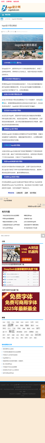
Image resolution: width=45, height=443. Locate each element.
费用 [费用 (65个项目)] (22, 337)
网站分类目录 (29, 384)
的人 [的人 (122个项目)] (22, 335)
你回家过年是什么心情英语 (11, 370)
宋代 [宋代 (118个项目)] (4, 328)
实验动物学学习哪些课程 (31, 225)
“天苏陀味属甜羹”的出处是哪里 (12, 352)
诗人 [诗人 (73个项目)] (17, 338)
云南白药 (7, 145)
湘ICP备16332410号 (26, 387)
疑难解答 (18, 387)
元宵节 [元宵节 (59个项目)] (26, 322)
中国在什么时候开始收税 (10, 355)
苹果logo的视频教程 (8, 218)
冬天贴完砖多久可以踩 (30, 228)
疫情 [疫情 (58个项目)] (18, 335)
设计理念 (13, 63)
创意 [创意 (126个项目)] (4, 325)
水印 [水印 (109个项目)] (25, 332)
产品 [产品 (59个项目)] (13, 322)
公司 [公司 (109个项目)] (32, 322)
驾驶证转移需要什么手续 (10, 221)
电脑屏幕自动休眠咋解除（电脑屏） (13, 361)
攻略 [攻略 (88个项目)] (24, 328)
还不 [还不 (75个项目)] (31, 338)
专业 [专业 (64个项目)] (4, 322)
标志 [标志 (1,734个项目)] (11, 331)
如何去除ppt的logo (8, 373)
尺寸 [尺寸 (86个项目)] (9, 328)
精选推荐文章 (37, 384)
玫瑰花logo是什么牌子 (34, 206)
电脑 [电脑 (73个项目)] (13, 335)
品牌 (26, 193)
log (7, 31)
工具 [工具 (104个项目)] (14, 328)
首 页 (2, 1)
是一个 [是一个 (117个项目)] (5, 332)
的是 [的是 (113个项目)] (27, 335)
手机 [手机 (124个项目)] (19, 328)
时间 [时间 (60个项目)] (33, 328)
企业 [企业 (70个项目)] (22, 322)
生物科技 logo (28, 218)
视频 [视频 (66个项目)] (13, 337)
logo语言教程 (8, 200)
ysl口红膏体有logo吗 (30, 221)
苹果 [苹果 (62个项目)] (4, 337)
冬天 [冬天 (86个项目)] (37, 322)
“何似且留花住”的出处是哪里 (11, 215)
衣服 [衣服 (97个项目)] (8, 338)
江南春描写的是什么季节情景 (11, 225)
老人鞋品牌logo (7, 364)
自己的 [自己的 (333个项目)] (38, 335)
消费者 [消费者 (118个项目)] (31, 332)
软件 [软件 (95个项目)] (26, 338)
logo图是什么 (7, 358)
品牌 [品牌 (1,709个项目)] (10, 325)
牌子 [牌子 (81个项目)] (4, 335)
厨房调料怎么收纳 (8, 349)
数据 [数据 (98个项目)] (28, 328)
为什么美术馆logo (8, 228)
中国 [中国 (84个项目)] (8, 322)
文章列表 (9, 1)
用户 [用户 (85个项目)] (8, 335)
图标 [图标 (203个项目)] (27, 325)
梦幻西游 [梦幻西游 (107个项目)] (19, 332)
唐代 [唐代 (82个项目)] (17, 325)
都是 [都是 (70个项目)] (35, 337)
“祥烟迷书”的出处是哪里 (10, 367)
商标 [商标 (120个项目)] (21, 325)
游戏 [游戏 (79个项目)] (37, 332)
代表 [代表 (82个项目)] (17, 322)
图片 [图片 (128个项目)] (32, 325)
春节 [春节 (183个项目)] (38, 328)
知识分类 (16, 1)
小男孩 (22, 395)
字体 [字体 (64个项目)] (37, 325)
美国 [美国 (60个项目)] (32, 335)
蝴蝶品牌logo (28, 215)
